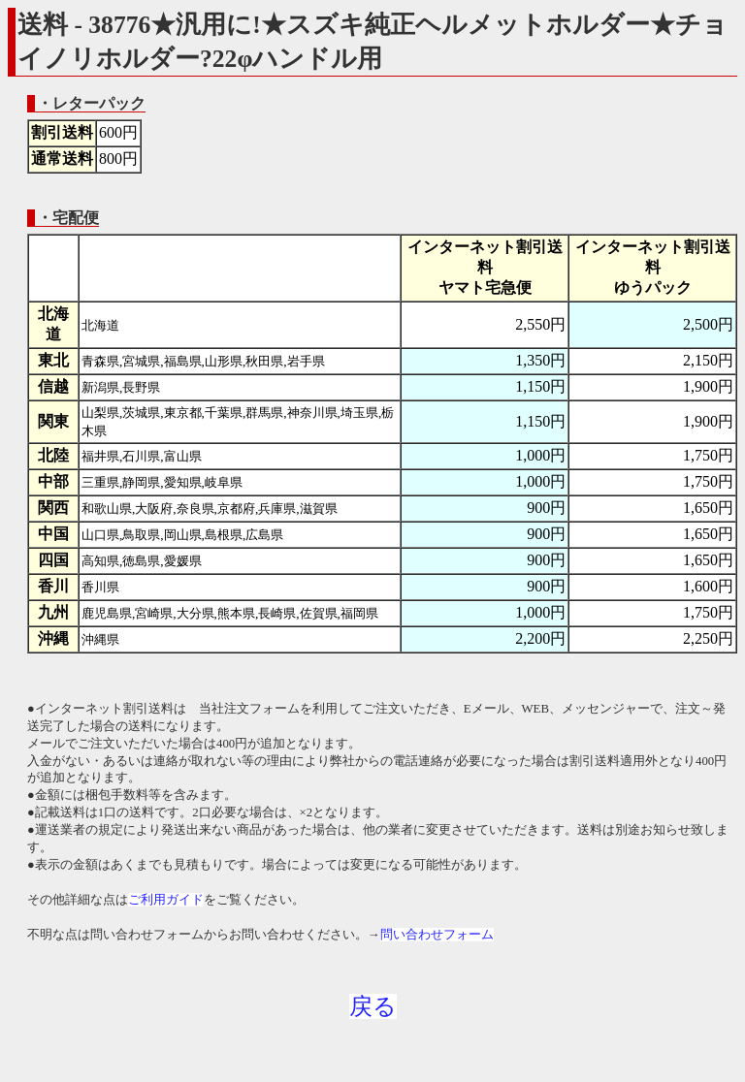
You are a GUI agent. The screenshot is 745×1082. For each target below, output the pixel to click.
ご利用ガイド (166, 900)
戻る (373, 1006)
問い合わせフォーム (437, 934)
